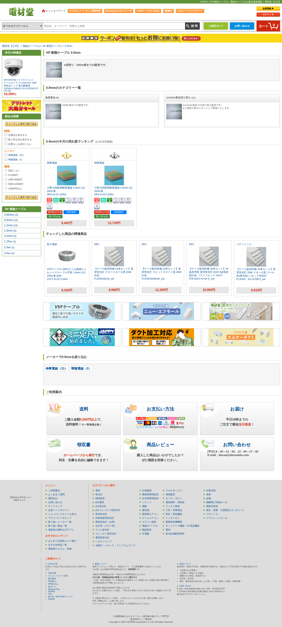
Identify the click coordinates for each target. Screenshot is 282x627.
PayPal (51, 599)
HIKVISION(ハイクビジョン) (18, 80)
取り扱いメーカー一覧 (60, 522)
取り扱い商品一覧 (57, 526)
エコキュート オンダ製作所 (85, 10)
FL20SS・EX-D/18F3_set (250, 279)
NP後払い (52, 581)
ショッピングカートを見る (62, 514)
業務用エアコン (150, 514)
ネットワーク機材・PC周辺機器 (182, 526)
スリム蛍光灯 (102, 530)
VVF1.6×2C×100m (57, 279)
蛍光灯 (98, 494)
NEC (96, 244)
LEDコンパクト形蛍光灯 (107, 510)
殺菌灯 (168, 10)
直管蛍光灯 (101, 514)
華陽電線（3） (16, 159)
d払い (50, 594)
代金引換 (52, 573)
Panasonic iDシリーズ (119, 10)
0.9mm (68, 46)
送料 (83, 409)
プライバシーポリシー (60, 518)
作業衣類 (211, 490)
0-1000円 (13, 175)
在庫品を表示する (17, 135)
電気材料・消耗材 (175, 502)
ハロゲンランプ (103, 541)
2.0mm (10, 235)
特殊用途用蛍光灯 (104, 518)
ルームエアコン (150, 518)
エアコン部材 (149, 522)
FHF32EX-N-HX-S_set (201, 278)
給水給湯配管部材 (175, 533)
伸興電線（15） (16, 155)
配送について (101, 564)
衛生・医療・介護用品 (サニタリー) (225, 510)
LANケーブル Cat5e (148, 10)
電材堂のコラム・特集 (60, 549)
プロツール (212, 514)
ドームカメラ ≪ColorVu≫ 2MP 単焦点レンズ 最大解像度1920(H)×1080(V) (20, 86)
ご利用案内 (54, 490)
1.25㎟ (10, 241)
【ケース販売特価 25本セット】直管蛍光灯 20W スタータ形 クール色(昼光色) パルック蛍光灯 (256, 272)
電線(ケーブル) (31, 46)
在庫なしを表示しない (20, 144)
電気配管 (170, 494)
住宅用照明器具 (150, 498)
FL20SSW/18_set (104, 278)
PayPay (51, 591)
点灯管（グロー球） (106, 526)
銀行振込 (52, 578)
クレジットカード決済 (58, 576)
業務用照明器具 (150, 494)
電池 (168, 530)
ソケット (147, 502)
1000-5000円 (15, 179)
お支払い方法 (160, 409)
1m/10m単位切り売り (180, 97)
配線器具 (147, 530)
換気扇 (145, 510)
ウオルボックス (174, 490)
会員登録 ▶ (268, 8)
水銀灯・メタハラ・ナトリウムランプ (115, 545)
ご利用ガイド (215, 26)
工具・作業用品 (174, 510)
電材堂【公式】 (11, 46)
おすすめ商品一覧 (57, 545)
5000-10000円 (15, 184)
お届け (237, 409)
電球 (97, 490)
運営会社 (53, 498)
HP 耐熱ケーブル (52, 46)
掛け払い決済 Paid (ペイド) (60, 596)
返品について (185, 564)
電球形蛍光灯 (102, 537)
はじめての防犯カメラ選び (62, 541)
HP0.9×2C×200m (56, 194)
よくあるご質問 (56, 494)
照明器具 (100, 498)
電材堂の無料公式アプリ (61, 530)
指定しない (14, 170)
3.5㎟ (9, 253)
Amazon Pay (54, 589)
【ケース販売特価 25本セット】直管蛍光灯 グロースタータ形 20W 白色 (113, 272)
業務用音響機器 (174, 522)
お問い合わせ (242, 26)
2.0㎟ (9, 247)
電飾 (144, 506)
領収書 (83, 444)
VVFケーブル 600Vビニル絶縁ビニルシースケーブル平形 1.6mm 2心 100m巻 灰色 (66, 272)
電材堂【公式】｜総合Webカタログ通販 (21, 11)
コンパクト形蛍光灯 (106, 533)
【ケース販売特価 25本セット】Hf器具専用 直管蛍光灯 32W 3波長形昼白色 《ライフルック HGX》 (208, 272)
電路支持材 (212, 506)
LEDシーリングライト (190, 10)
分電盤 (145, 533)
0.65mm (11, 214)
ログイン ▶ (268, 14)
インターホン (173, 518)
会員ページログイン (58, 510)
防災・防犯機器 (174, 514)
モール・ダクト (174, 498)
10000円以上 (15, 188)
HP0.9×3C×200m (104, 194)
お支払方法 (53, 564)
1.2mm (11, 225)
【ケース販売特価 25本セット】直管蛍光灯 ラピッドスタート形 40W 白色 (161, 272)
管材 (208, 494)
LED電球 (99, 502)
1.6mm (10, 230)
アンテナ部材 (173, 506)
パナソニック (244, 244)
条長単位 (52, 97)
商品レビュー (160, 444)
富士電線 (52, 244)
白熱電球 (147, 490)
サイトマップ (55, 506)
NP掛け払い (53, 584)
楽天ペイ (52, 587)
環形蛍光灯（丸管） (106, 522)
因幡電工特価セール (216, 502)
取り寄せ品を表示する (20, 139)
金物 (208, 498)
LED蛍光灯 (100, 506)
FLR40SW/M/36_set (153, 278)
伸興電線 (52, 162)
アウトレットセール (216, 518)
